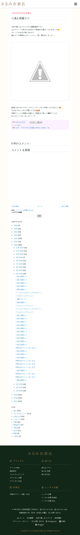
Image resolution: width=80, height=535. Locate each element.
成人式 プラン (46, 467)
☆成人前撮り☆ (21, 276)
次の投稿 (15, 206)
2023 (16, 235)
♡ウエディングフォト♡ (24, 296)
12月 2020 (20, 248)
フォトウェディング (17, 474)
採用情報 (58, 518)
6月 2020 (19, 267)
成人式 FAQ (45, 474)
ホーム (40, 206)
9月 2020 (19, 257)
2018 (16, 398)
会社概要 (30, 518)
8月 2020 (19, 261)
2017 (16, 401)
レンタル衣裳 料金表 (49, 497)
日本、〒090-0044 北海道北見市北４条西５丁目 (32, 128)
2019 (16, 395)
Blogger (39, 524)
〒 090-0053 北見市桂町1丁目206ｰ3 (25, 509)
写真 (15, 428)
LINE (62, 521)
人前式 (16, 436)
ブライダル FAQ (16, 481)
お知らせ (17, 416)
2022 (16, 238)
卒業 (15, 422)
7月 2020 (19, 264)
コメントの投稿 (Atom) (24, 210)
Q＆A (15, 430)
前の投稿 (65, 206)
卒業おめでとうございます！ (26, 348)
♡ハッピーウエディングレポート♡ (28, 293)
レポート (17, 419)
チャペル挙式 (15, 467)
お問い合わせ (54, 512)
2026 (16, 225)
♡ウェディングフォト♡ (24, 306)
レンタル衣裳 (46, 494)
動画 (15, 433)
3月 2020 (19, 384)
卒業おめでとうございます (25, 361)
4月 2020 (19, 274)
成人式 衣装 (45, 471)
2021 (16, 242)
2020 (16, 245)
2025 (16, 229)
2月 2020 (19, 387)
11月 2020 (20, 251)
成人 (19, 125)
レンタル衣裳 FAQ (48, 501)
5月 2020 (19, 270)
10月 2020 (20, 254)
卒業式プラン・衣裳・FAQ (19, 494)
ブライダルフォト (20, 413)
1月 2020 (19, 391)
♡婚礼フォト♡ (21, 299)
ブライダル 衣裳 (16, 477)
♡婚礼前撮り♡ (21, 289)
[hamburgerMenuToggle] (76, 4)
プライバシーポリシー (21, 521)
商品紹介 (17, 425)
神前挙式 (13, 471)
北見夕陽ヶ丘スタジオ (44, 518)
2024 (16, 232)
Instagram (51, 521)
